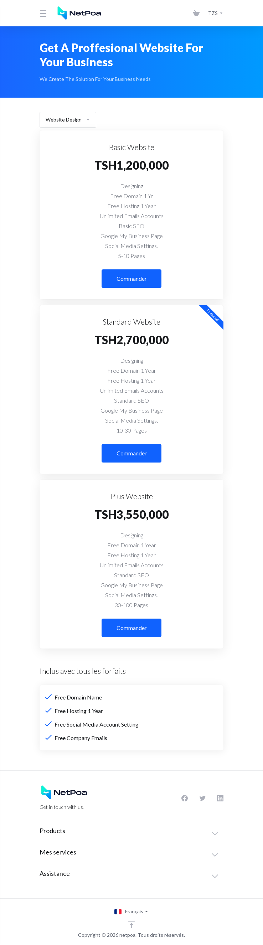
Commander (132, 278)
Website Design (68, 120)
